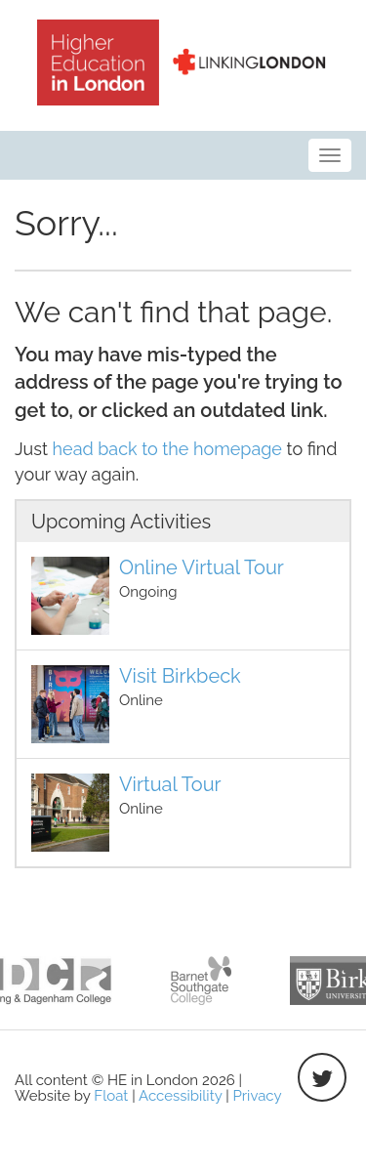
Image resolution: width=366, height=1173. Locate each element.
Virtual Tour (170, 784)
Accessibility (180, 1096)
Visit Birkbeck (180, 676)
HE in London (183, 63)
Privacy (257, 1096)
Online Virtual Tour (201, 567)
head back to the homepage (167, 449)
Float (111, 1096)
